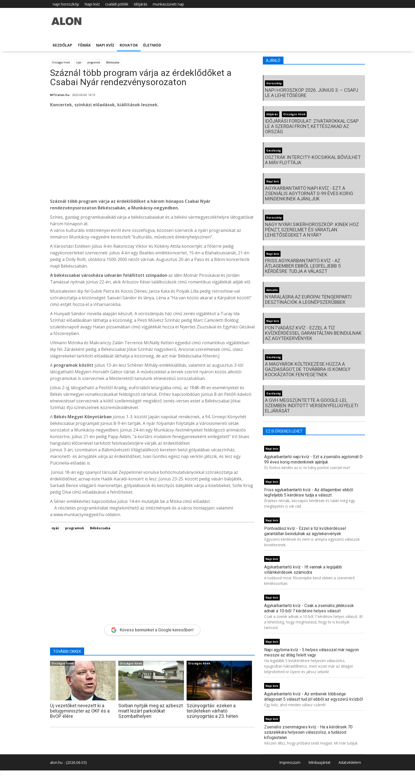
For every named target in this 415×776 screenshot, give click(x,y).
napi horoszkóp (66, 4)
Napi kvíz (92, 4)
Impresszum (289, 762)
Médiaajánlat (319, 762)
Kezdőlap (62, 45)
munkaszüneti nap (168, 4)
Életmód (152, 45)
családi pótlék (116, 4)
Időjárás (140, 4)
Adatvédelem (350, 762)
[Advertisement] (152, 154)
